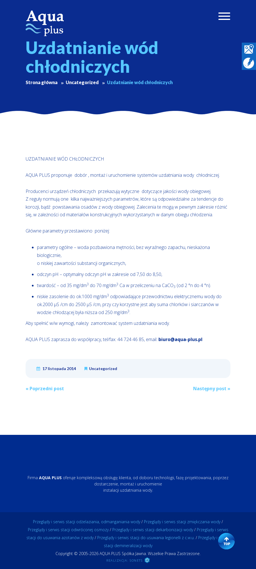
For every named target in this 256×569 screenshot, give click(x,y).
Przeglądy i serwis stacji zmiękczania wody (182, 521)
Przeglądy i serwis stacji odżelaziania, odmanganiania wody (86, 521)
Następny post (211, 388)
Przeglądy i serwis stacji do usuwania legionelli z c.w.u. (146, 537)
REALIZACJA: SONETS (128, 560)
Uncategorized (103, 368)
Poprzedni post (45, 388)
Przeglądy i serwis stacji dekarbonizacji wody (152, 529)
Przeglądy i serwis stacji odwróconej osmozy (68, 529)
